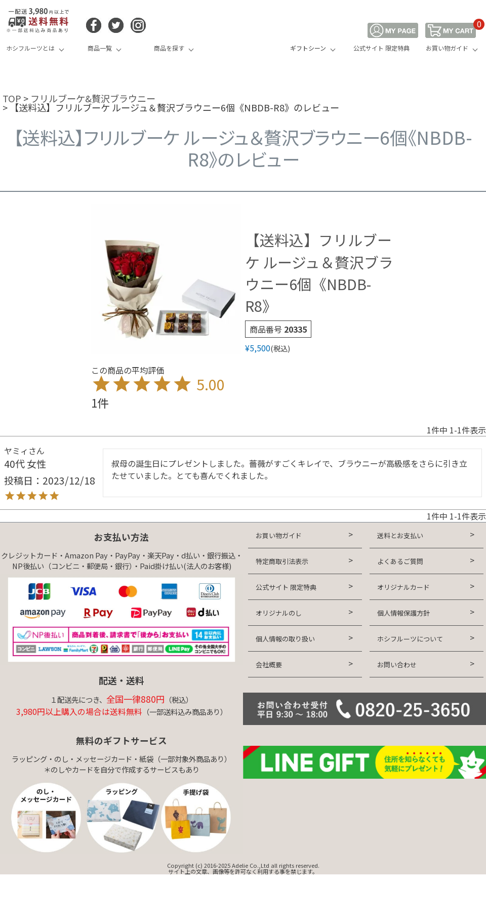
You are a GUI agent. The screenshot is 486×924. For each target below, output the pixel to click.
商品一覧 (100, 48)
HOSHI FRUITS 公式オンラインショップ (243, 38)
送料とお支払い (400, 535)
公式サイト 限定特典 (381, 48)
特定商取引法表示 (282, 561)
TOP (12, 98)
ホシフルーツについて (410, 639)
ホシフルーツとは (30, 48)
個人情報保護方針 (403, 613)
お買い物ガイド (447, 48)
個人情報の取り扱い (285, 639)
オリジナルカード (403, 587)
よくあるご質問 (400, 561)
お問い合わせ (397, 664)
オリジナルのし (279, 613)
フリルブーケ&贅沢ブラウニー (92, 98)
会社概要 (269, 664)
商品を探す (169, 48)
